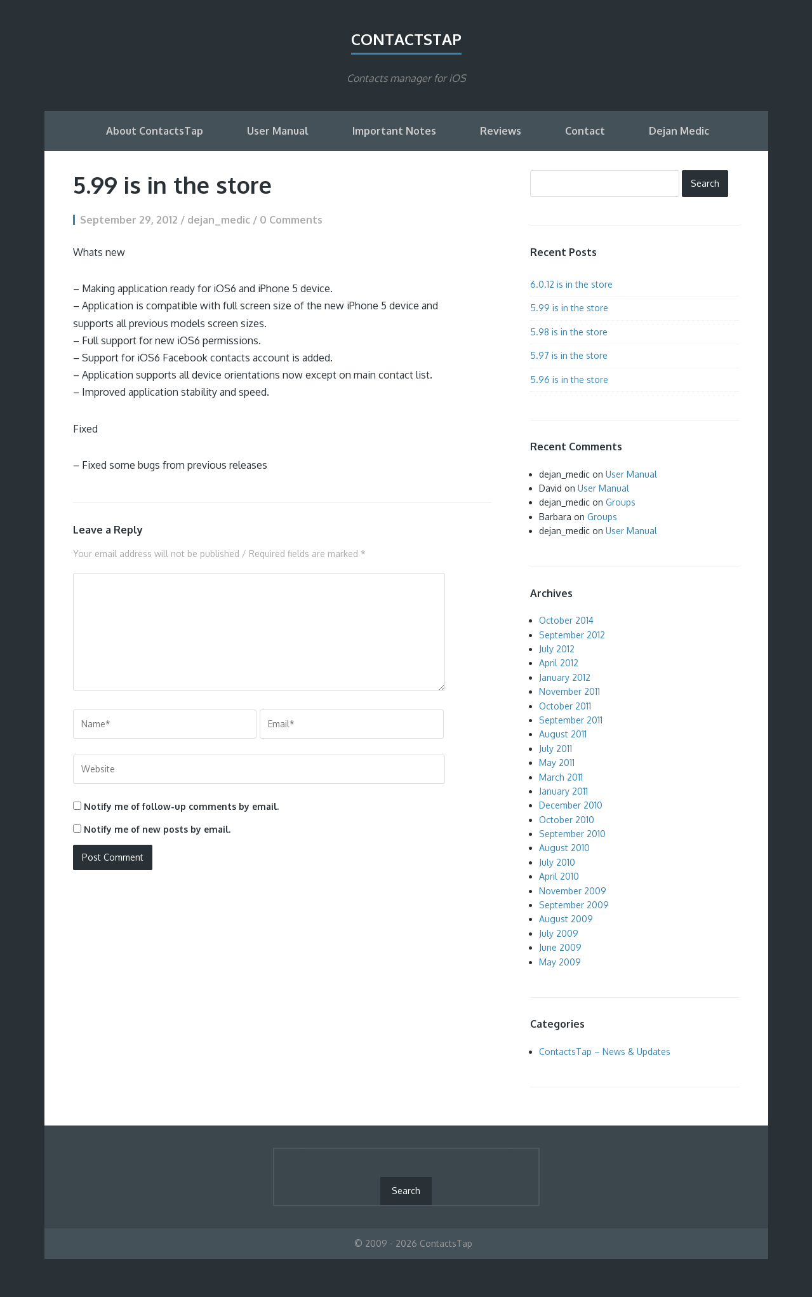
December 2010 (570, 805)
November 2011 (569, 691)
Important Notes (394, 130)
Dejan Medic (679, 130)
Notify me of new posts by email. (157, 829)
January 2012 (564, 677)
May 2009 (560, 962)
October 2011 (565, 706)
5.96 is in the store (569, 379)
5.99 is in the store (569, 307)
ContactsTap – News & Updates (604, 1051)
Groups (621, 502)
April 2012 (558, 662)
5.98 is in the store (569, 331)
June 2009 (560, 947)
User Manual (278, 130)
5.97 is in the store (569, 355)
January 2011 (563, 791)
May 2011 (557, 762)
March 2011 (561, 777)
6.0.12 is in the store (571, 284)
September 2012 (572, 634)
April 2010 (559, 876)
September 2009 (574, 904)
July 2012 (557, 648)
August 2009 (566, 918)
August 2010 (564, 847)
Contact (585, 130)
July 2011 (555, 748)
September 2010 (572, 833)
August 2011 (563, 734)
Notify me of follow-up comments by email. (181, 806)
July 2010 (557, 862)
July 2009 (558, 933)
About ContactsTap (154, 130)
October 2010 (566, 819)
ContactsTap (406, 39)
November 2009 (572, 890)
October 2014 (566, 620)
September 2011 (570, 720)
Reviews (500, 130)
